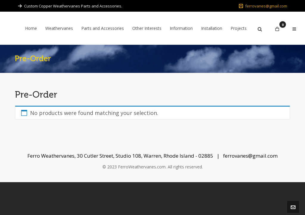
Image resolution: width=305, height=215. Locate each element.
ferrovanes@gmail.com (263, 6)
